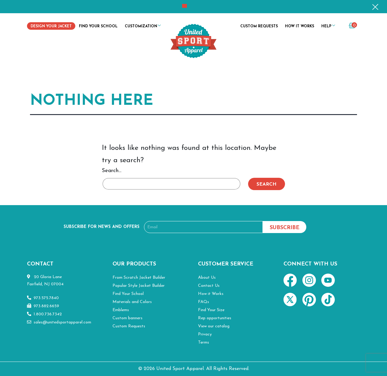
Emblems (120, 310)
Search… (112, 171)
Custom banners (127, 318)
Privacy (205, 334)
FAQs (203, 302)
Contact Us (209, 286)
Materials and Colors (132, 302)
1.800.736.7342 (44, 314)
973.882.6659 (43, 306)
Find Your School (98, 26)
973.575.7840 (43, 298)
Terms (203, 342)
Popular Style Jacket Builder (138, 286)
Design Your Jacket (51, 26)
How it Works (299, 26)
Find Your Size (211, 310)
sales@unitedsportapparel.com (59, 322)
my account (341, 27)
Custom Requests (259, 26)
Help (326, 26)
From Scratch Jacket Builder (138, 277)
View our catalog (214, 326)
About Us (207, 277)
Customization (141, 26)
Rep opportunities (214, 318)
